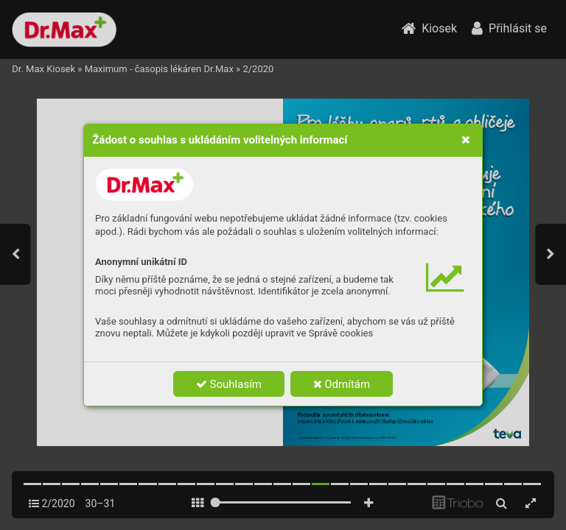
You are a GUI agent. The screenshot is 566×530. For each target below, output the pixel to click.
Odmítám (342, 384)
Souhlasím (229, 384)
